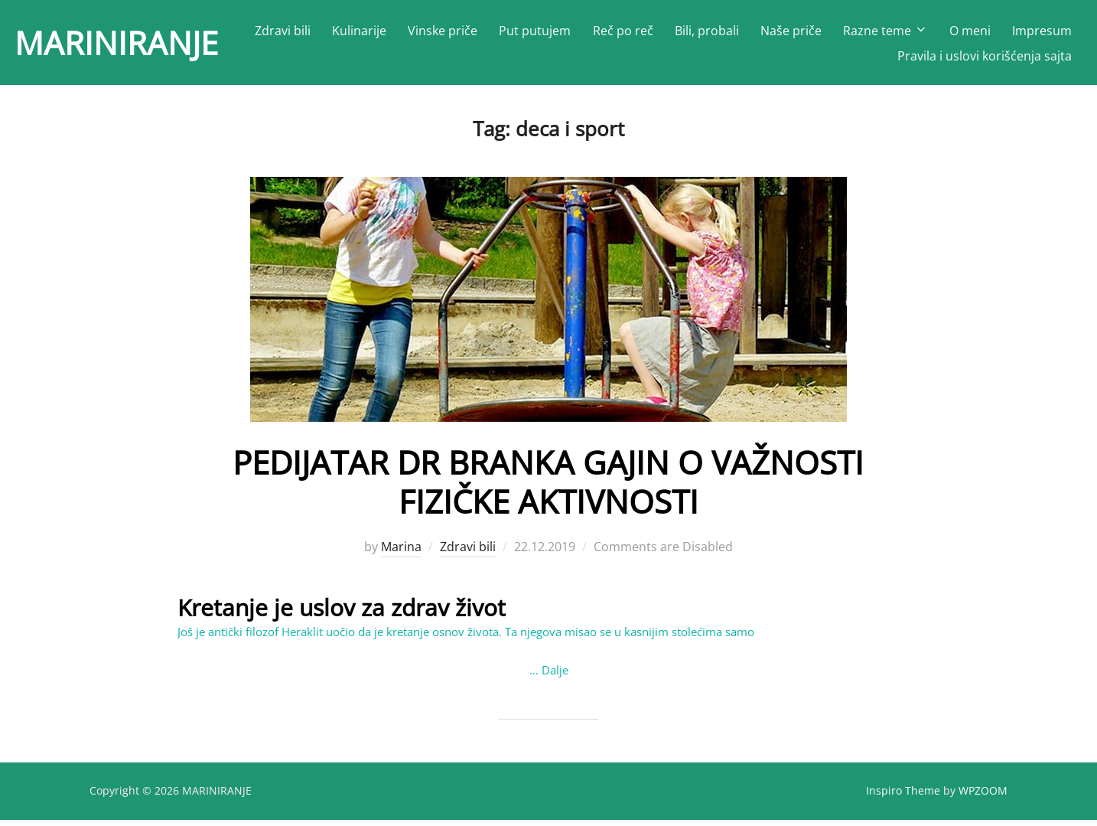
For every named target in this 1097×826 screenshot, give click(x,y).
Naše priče (791, 30)
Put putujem (535, 30)
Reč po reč (623, 30)
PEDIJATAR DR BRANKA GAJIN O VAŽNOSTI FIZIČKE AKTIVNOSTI (548, 488)
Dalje (555, 676)
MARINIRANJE (116, 42)
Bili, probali (707, 30)
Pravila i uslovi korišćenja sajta (984, 55)
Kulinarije (359, 30)
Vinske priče (442, 30)
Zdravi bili (283, 30)
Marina (401, 553)
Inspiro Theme (903, 796)
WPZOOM (983, 796)
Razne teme (885, 30)
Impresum (1042, 30)
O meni (970, 30)
